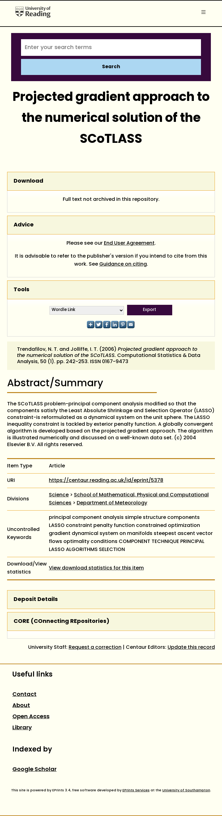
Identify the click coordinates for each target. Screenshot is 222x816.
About (21, 705)
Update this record (191, 648)
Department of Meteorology (112, 503)
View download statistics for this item (96, 568)
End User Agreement (129, 243)
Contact (24, 694)
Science (59, 495)
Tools (21, 290)
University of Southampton (186, 790)
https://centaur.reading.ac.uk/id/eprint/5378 (106, 481)
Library (22, 728)
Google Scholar (34, 769)
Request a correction (95, 648)
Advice (24, 225)
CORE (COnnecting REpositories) (61, 621)
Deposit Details (36, 599)
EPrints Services (136, 790)
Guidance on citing (123, 264)
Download (28, 181)
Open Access (30, 717)
